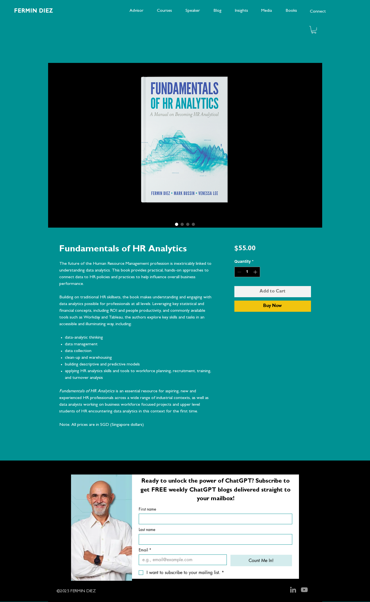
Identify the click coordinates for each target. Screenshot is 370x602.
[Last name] (214, 539)
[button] (313, 30)
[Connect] (317, 11)
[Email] (181, 560)
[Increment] (255, 272)
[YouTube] (304, 590)
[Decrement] (238, 272)
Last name (147, 529)
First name (147, 509)
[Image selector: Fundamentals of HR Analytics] (177, 224)
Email (145, 549)
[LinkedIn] (293, 590)
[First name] (214, 519)
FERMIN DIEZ (33, 11)
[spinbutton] (247, 272)
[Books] (291, 10)
